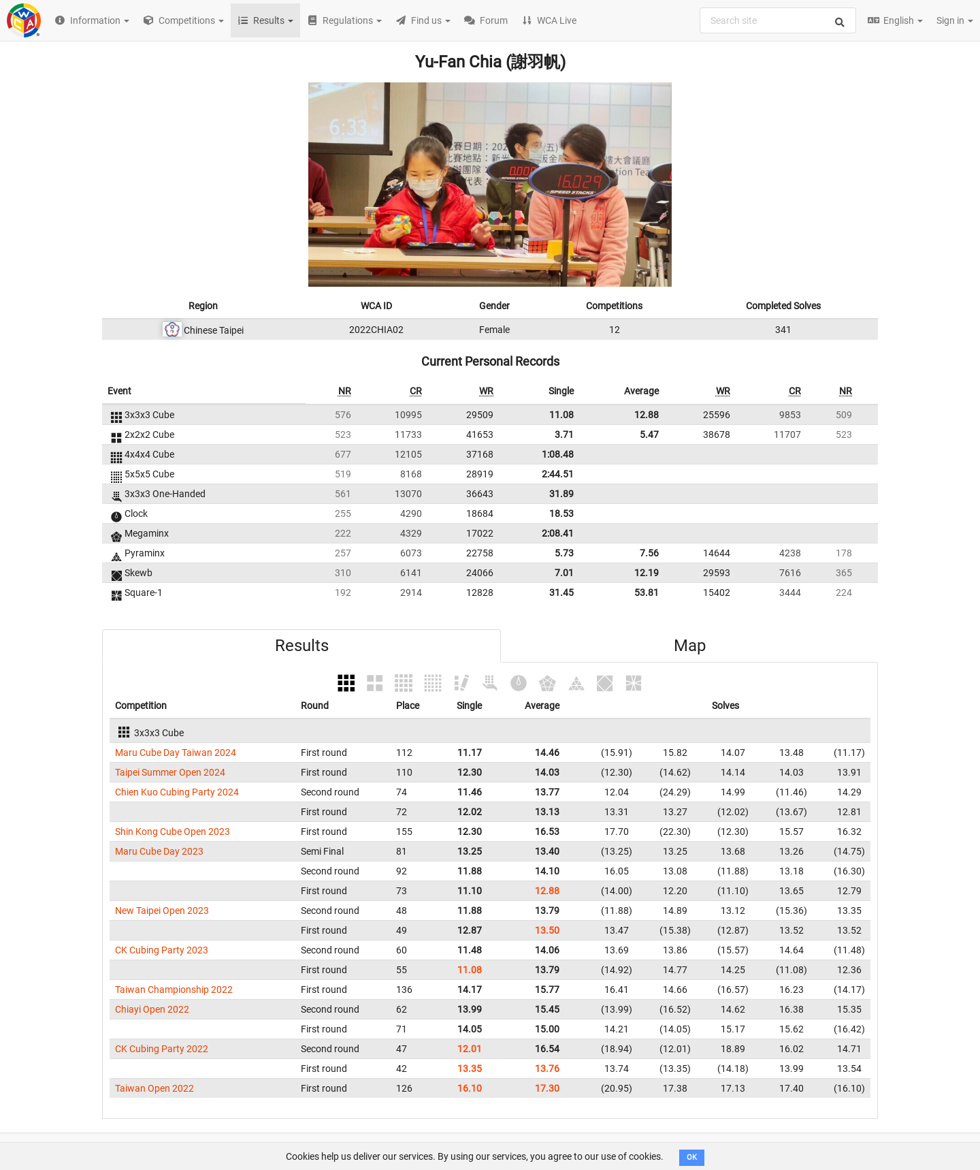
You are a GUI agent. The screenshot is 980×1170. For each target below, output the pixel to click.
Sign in (954, 20)
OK (692, 1157)
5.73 (564, 553)
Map (690, 645)
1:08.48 (558, 454)
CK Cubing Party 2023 (161, 950)
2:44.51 (558, 474)
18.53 (561, 513)
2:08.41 (558, 533)
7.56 (649, 553)
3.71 (564, 434)
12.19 (646, 572)
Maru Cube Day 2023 (159, 851)
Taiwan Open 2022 (154, 1088)
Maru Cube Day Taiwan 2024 (175, 752)
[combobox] (778, 20)
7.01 (564, 572)
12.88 (646, 414)
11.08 (561, 414)
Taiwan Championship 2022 (174, 989)
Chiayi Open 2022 (152, 1009)
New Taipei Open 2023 (162, 910)
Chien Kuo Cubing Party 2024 (177, 792)
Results (302, 645)
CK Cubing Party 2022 (161, 1048)
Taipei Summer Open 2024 (170, 772)
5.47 (649, 434)
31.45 (561, 592)
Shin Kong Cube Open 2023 (172, 831)
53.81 (646, 592)
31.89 (561, 493)
